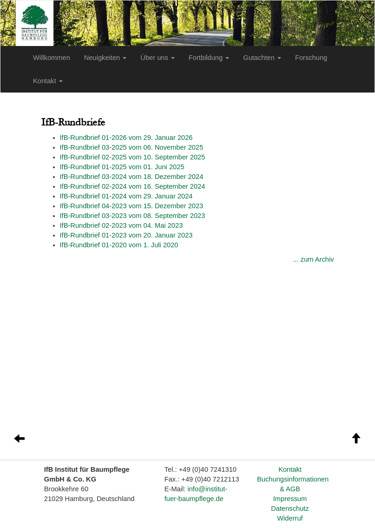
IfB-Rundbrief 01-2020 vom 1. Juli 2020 (119, 245)
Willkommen (51, 57)
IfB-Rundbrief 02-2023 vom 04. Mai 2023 (121, 225)
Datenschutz (290, 508)
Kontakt (48, 81)
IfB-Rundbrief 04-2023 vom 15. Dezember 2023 (132, 206)
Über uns (157, 57)
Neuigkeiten (105, 57)
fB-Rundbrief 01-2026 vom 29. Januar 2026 (127, 137)
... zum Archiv (313, 259)
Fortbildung (209, 57)
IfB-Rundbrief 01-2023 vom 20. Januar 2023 (126, 235)
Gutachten (262, 57)
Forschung (311, 57)
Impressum (290, 498)
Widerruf (290, 518)
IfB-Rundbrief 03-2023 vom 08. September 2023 (132, 215)
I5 (132, 147)
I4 (132, 176)
